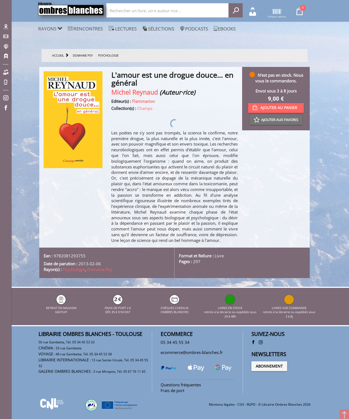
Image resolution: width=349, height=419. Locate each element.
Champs (144, 108)
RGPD (251, 404)
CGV (240, 404)
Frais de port (172, 390)
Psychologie (74, 269)
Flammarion (143, 101)
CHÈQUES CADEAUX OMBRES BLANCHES (175, 307)
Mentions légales (222, 404)
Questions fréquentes (181, 384)
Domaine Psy (99, 269)
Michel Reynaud (134, 92)
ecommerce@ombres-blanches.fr (192, 352)
